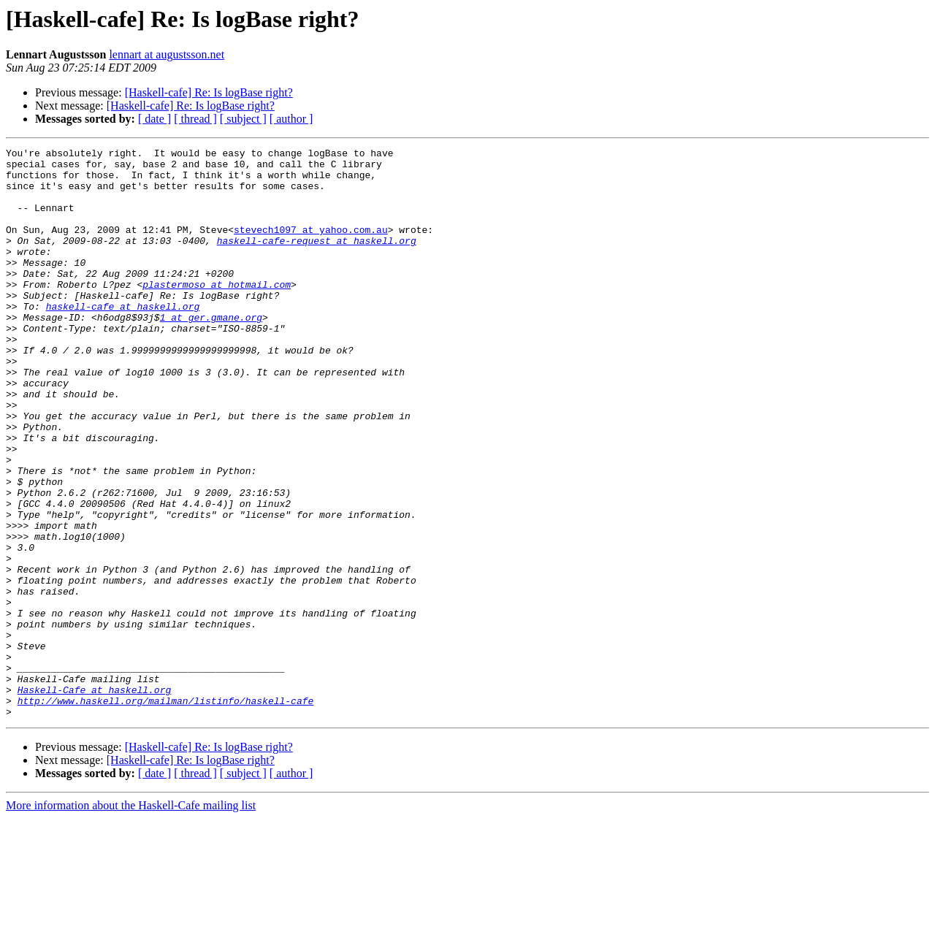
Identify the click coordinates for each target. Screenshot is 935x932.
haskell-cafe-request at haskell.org (316, 260)
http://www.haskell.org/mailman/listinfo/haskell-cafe (166, 812)
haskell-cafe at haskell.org (123, 338)
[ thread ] (195, 118)
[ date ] (154, 118)
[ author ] (291, 118)
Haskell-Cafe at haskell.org (95, 799)
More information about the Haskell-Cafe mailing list (131, 919)
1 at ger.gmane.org (211, 352)
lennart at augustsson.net (166, 54)
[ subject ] (243, 118)
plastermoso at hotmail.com (216, 312)
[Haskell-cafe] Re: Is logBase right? (209, 92)
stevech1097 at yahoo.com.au (311, 246)
